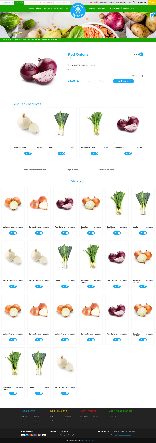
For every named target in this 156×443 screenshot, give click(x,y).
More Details (137, 76)
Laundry (95, 416)
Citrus (38, 8)
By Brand (123, 2)
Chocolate (37, 420)
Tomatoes (101, 8)
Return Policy (64, 433)
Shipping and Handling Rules (68, 435)
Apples (31, 8)
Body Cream (54, 420)
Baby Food (24, 416)
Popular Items (114, 2)
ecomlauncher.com (88, 440)
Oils (22, 424)
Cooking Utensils (62, 3)
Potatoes (91, 8)
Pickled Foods (38, 426)
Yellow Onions (9, 227)
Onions (44, 40)
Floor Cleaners (97, 418)
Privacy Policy (64, 431)
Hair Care (53, 418)
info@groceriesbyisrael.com (123, 435)
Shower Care (67, 416)
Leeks (50, 148)
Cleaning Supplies (46, 3)
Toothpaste (53, 422)
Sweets (23, 422)
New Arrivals (104, 2)
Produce (20, 3)
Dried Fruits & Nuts (39, 422)
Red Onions (119, 148)
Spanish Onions (84, 228)
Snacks (23, 420)
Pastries (36, 424)
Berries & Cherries (61, 8)
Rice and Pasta (25, 426)
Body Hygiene (31, 3)
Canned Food (24, 418)
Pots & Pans (112, 416)
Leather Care (83, 422)
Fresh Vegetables (113, 8)
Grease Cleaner (84, 420)
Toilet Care (96, 420)
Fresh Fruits (47, 8)
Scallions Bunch (88, 148)
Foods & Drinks (8, 3)
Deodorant (66, 420)
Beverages (37, 416)
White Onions (20, 148)
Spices (36, 418)
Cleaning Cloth (84, 416)
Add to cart (123, 81)
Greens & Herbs (128, 8)
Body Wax (66, 418)
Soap (51, 416)
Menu (4, 40)
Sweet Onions (35, 227)
